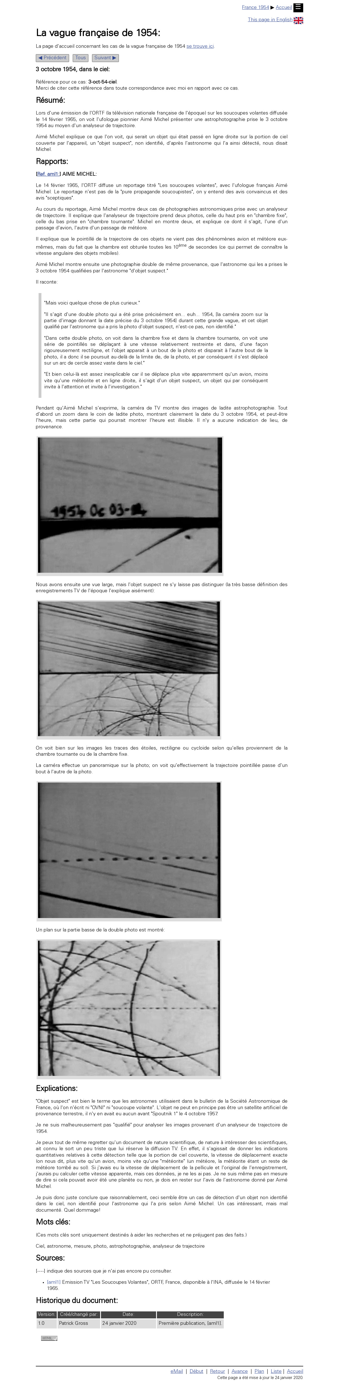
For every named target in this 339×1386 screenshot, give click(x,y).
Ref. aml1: (48, 174)
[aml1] (54, 1282)
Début (196, 1371)
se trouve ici (200, 46)
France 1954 (255, 7)
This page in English (275, 20)
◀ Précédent (52, 58)
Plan (259, 1371)
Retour (217, 1371)
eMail (177, 1371)
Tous (80, 58)
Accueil (284, 7)
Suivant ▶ (105, 58)
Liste (276, 1371)
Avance (240, 1371)
